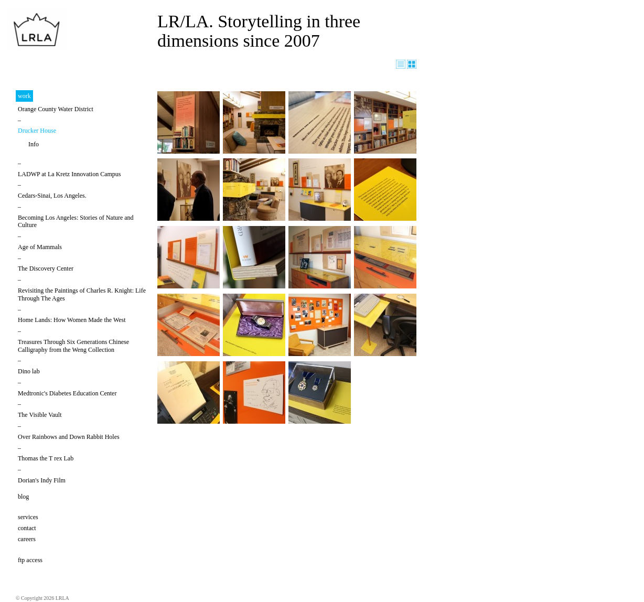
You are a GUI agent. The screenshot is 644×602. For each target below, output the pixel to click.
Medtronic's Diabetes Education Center (67, 393)
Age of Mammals (40, 247)
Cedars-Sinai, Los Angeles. (52, 195)
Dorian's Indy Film (42, 480)
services (28, 517)
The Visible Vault (40, 414)
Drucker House (37, 130)
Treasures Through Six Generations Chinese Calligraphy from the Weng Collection (73, 345)
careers (27, 539)
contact (27, 528)
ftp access (30, 560)
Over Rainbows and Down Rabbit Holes (69, 436)
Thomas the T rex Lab (45, 458)
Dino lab (29, 371)
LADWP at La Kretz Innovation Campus (69, 174)
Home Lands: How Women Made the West (72, 320)
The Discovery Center (45, 268)
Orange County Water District (55, 109)
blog (23, 496)
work (24, 96)
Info (33, 144)
